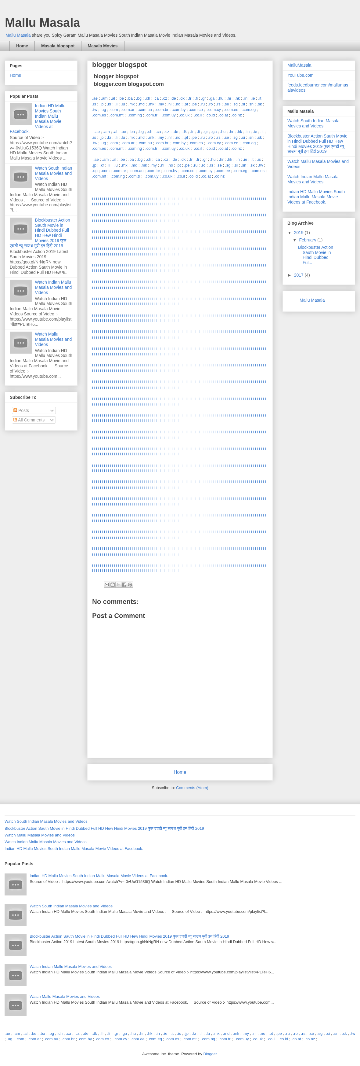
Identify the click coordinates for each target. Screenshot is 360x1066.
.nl (169, 104)
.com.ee (231, 109)
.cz (164, 98)
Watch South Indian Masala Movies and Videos (53, 173)
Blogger (210, 1054)
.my (161, 104)
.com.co (196, 109)
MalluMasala (299, 65)
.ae (95, 98)
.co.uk (184, 115)
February (308, 239)
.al (113, 98)
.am (104, 98)
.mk (151, 104)
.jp (101, 104)
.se (226, 104)
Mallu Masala (42, 22)
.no (177, 104)
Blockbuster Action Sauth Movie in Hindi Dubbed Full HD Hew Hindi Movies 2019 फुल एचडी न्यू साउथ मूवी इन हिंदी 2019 (40, 233)
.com (113, 109)
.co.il (198, 115)
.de (173, 98)
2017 (299, 275)
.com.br (161, 109)
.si (243, 104)
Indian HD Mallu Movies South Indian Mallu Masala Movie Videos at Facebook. (37, 118)
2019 (299, 232)
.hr (229, 98)
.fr (190, 98)
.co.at (223, 115)
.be (121, 98)
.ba (130, 98)
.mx (131, 104)
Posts (21, 410)
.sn (251, 104)
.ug (103, 109)
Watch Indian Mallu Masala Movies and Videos (53, 287)
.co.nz (236, 115)
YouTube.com (300, 75)
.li (116, 104)
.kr (109, 104)
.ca (156, 98)
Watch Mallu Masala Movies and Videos (53, 339)
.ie (253, 98)
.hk (237, 98)
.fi (196, 98)
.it (259, 98)
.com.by (179, 109)
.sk (259, 104)
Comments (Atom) (192, 787)
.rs (218, 104)
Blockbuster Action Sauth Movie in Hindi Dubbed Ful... (315, 255)
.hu (220, 98)
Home (22, 45)
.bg (139, 98)
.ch (147, 98)
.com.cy (214, 109)
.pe (194, 104)
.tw (94, 109)
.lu (123, 104)
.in (245, 98)
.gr (203, 98)
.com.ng (135, 115)
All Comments (29, 419)
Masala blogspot (58, 45)
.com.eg (249, 109)
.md (141, 104)
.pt (186, 104)
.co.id (210, 115)
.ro (210, 104)
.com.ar (127, 109)
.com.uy (169, 115)
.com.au (145, 109)
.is (94, 104)
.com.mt (116, 115)
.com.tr (151, 115)
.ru (202, 104)
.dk (182, 98)
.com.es (99, 115)
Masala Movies (103, 45)
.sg (235, 104)
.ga (211, 98)
